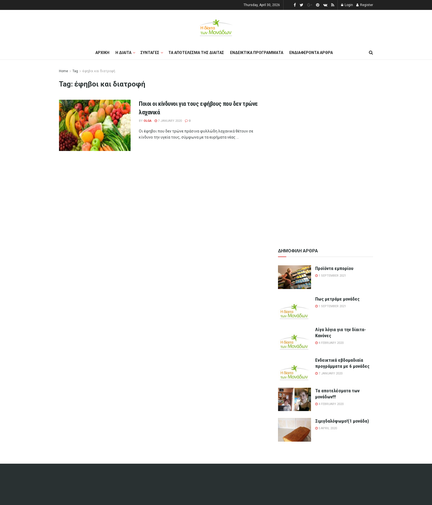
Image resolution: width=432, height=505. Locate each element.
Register (364, 5)
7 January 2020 (168, 121)
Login (347, 5)
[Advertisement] (325, 150)
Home (63, 71)
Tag (75, 71)
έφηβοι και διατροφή (98, 71)
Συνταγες (150, 52)
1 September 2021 (330, 275)
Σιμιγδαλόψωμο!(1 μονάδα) (342, 421)
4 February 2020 (329, 343)
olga (148, 121)
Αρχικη (102, 52)
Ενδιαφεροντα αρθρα (311, 52)
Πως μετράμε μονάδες (337, 299)
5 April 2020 (326, 428)
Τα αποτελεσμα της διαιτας (196, 52)
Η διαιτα (123, 52)
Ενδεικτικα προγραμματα (256, 52)
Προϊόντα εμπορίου (334, 268)
